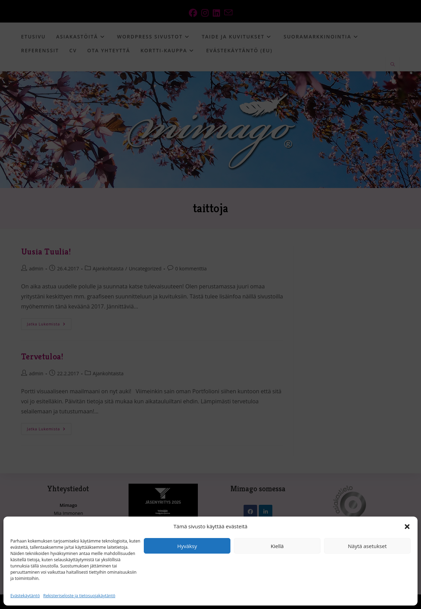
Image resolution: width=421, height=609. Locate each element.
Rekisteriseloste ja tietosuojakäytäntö (79, 596)
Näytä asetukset (367, 546)
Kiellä (277, 546)
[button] (407, 526)
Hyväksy (187, 546)
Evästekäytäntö (25, 596)
